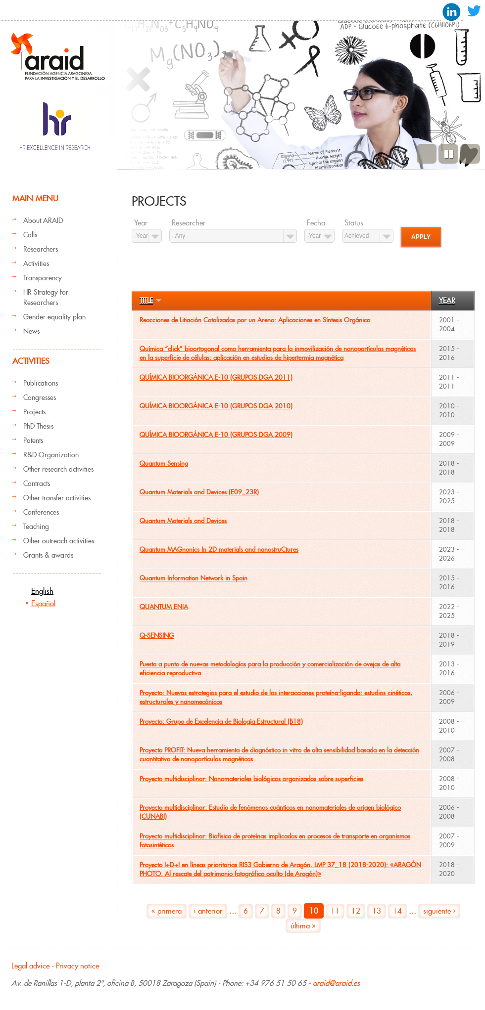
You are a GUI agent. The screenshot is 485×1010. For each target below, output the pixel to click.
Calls (30, 234)
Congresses (39, 397)
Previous (426, 154)
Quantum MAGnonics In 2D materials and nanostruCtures (219, 549)
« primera (166, 911)
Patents (33, 440)
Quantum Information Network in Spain (193, 578)
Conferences (41, 512)
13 (376, 911)
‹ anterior (208, 911)
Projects (34, 411)
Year (140, 223)
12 (355, 911)
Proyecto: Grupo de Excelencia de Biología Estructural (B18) (221, 721)
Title (151, 300)
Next (470, 154)
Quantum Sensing (164, 463)
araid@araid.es (336, 983)
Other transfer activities (57, 497)
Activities (36, 263)
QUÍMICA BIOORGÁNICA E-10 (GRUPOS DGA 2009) (216, 435)
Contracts (36, 483)
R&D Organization (51, 454)
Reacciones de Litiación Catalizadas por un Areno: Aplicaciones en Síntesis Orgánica (255, 320)
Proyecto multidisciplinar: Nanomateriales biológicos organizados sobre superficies (251, 779)
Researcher (188, 223)
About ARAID (43, 220)
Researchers (40, 249)
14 (397, 911)
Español (43, 603)
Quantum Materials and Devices (183, 521)
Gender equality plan (54, 316)
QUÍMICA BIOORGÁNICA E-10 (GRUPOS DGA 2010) (216, 406)
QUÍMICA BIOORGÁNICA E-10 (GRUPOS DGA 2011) (216, 377)
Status (353, 223)
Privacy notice (77, 965)
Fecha (316, 223)
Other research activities (58, 469)
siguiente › (439, 911)
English (42, 591)
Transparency (42, 277)
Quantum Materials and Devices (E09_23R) (199, 492)
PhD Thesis (38, 426)
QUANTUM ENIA (164, 607)
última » (303, 925)
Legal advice (30, 965)
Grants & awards (48, 555)
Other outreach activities (58, 540)
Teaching (36, 526)
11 (335, 911)
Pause (448, 154)
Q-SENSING (157, 635)
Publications (40, 383)
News (31, 331)
